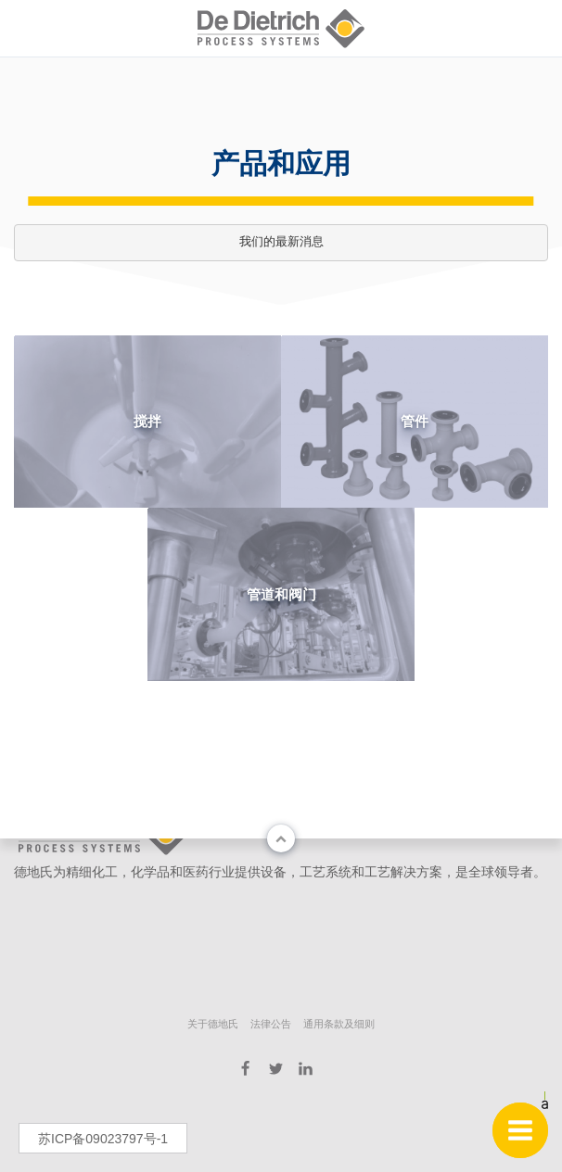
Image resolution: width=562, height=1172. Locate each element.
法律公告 (270, 1023)
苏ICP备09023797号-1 (103, 1138)
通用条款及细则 (339, 1023)
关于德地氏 (212, 1023)
